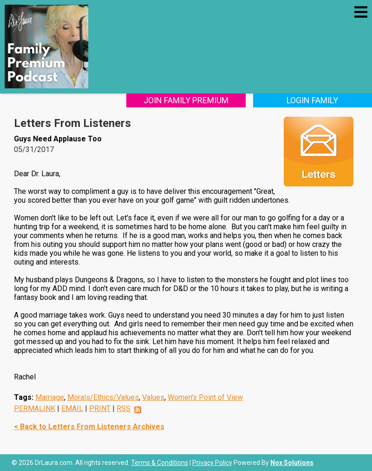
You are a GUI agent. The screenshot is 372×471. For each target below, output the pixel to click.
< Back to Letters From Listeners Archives (89, 426)
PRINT (100, 408)
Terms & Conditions (159, 462)
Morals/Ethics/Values (103, 397)
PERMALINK (34, 408)
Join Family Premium (186, 100)
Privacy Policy (212, 462)
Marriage (49, 397)
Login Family (312, 100)
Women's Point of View (205, 397)
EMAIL (72, 408)
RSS (124, 408)
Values (153, 397)
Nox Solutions (291, 462)
